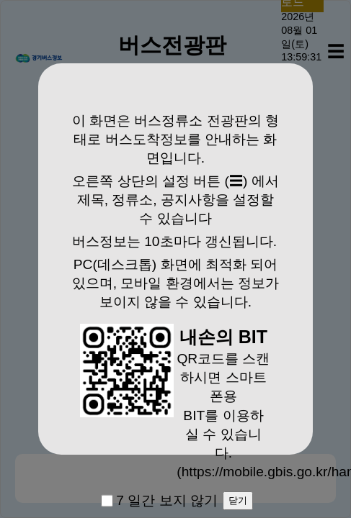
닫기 (237, 500)
